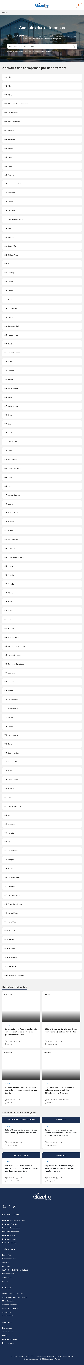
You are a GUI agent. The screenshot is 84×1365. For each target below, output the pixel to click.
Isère (8, 415)
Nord (8, 602)
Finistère (9, 317)
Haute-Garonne (12, 353)
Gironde (9, 370)
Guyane (9, 949)
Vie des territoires (9, 1259)
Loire (8, 451)
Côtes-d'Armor (11, 255)
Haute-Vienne (11, 851)
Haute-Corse (11, 335)
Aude (8, 166)
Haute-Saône (11, 700)
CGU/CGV (30, 1356)
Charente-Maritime (13, 219)
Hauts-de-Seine (12, 895)
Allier (8, 95)
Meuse (8, 566)
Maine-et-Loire (11, 513)
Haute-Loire (10, 459)
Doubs (8, 282)
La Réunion (11, 957)
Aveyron (9, 175)
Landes (8, 433)
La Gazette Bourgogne (10, 1243)
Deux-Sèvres (11, 780)
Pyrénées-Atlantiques (14, 646)
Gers (8, 362)
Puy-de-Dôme (11, 637)
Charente (9, 210)
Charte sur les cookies (64, 1356)
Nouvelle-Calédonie (14, 975)
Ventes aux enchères (10, 1305)
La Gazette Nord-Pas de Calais (13, 1220)
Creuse (9, 264)
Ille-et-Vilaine (11, 388)
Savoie (8, 726)
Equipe (5, 1335)
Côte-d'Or (10, 246)
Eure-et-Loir (10, 308)
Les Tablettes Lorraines (11, 1228)
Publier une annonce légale (12, 1293)
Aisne (8, 86)
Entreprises (6, 1255)
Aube (8, 157)
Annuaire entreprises (10, 1308)
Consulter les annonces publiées (14, 1297)
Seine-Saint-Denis (13, 904)
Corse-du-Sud (11, 326)
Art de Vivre (7, 1277)
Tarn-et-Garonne (12, 806)
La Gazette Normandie (10, 1232)
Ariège (8, 148)
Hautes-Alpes (11, 113)
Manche (9, 522)
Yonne (8, 868)
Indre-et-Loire (11, 406)
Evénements (7, 1328)
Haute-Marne (11, 539)
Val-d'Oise (10, 922)
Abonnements (7, 1332)
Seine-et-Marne (12, 762)
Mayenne (9, 548)
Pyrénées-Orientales (14, 664)
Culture (5, 1281)
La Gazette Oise (8, 1235)
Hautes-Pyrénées (12, 655)
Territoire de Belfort (13, 877)
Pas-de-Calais (11, 628)
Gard (8, 344)
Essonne (9, 886)
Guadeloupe (11, 931)
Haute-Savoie (11, 735)
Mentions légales (17, 1356)
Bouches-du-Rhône (13, 184)
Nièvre (8, 593)
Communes (6, 1312)
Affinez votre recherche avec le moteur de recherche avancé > (29, 52)
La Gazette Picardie (9, 1224)
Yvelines (9, 771)
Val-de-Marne (11, 913)
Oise (8, 611)
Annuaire (5, 12)
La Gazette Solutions (10, 1339)
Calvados (9, 193)
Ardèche (9, 130)
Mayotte (10, 966)
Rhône (8, 691)
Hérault (9, 379)
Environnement (8, 1274)
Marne (8, 531)
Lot (7, 486)
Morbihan (9, 575)
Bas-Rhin (9, 673)
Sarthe (8, 717)
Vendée (9, 833)
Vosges (9, 860)
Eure (8, 299)
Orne (8, 619)
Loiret (8, 477)
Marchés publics (8, 1301)
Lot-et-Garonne (12, 495)
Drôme (8, 290)
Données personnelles (45, 1356)
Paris (8, 744)
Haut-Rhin (10, 682)
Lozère (8, 504)
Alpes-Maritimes (12, 122)
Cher (8, 228)
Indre (8, 397)
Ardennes (10, 139)
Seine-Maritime (12, 753)
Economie (6, 1266)
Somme (9, 788)
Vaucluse (9, 824)
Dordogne (10, 273)
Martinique (10, 940)
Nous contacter (8, 1343)
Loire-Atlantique (12, 468)
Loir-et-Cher (11, 442)
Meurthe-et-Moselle (13, 557)
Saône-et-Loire (11, 708)
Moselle (9, 584)
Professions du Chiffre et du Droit (15, 1270)
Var (7, 815)
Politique (5, 1262)
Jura (7, 424)
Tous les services (8, 1316)
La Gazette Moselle (9, 1239)
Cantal (8, 202)
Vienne (8, 842)
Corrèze (9, 237)
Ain (7, 77)
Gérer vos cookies (31, 1359)
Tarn (8, 797)
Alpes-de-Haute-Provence (16, 104)
